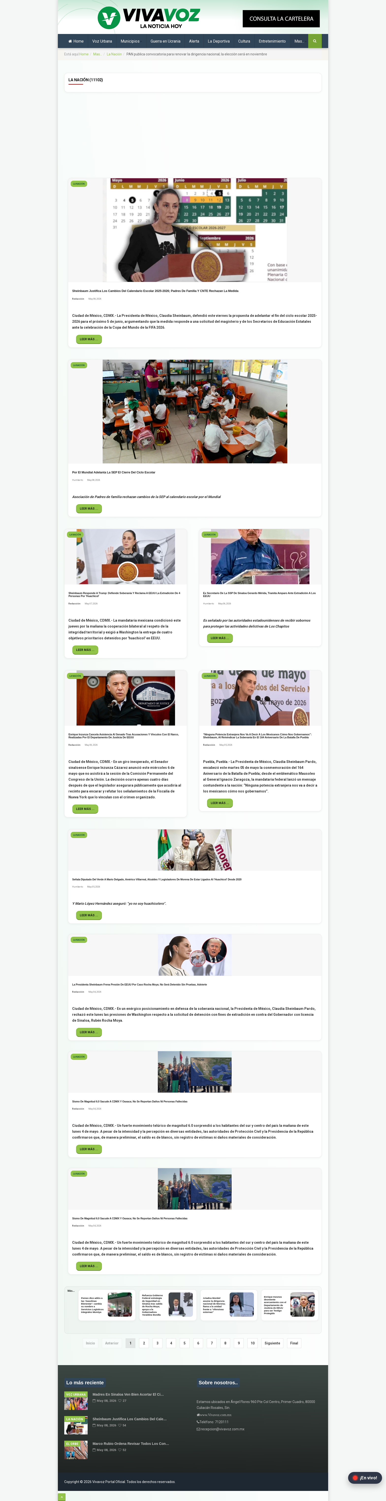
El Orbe (72, 1444)
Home (76, 41)
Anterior (112, 1343)
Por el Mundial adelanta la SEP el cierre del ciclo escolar (113, 472)
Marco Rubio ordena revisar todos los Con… (131, 1444)
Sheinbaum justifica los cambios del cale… (130, 1419)
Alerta (194, 41)
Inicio (90, 1343)
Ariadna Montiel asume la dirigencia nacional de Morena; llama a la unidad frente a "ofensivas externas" (214, 1305)
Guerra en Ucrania (165, 41)
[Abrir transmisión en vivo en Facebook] (365, 1478)
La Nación (114, 54)
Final (294, 1343)
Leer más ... (89, 339)
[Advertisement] (193, 134)
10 (253, 1343)
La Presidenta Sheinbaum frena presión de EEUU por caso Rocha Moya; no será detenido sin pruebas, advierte (139, 984)
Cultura (244, 41)
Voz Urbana (102, 41)
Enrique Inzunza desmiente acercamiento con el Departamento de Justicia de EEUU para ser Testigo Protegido (275, 1305)
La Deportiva (219, 41)
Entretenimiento (272, 41)
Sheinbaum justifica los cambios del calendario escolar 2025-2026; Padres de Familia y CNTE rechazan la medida (155, 291)
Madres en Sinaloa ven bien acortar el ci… (128, 1394)
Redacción (78, 299)
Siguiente (272, 1343)
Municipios (131, 41)
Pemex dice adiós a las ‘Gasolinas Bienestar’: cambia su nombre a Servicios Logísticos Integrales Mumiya (92, 1305)
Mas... (300, 41)
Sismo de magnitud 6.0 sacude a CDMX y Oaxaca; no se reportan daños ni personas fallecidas (129, 1101)
